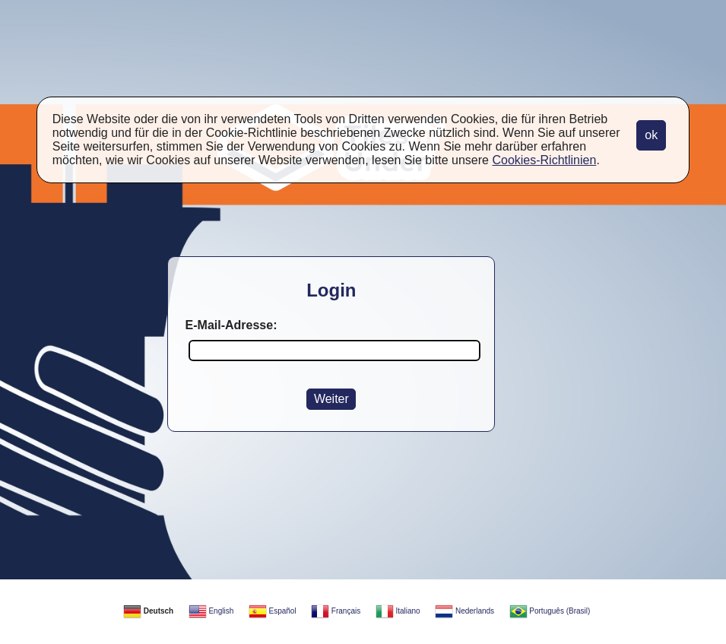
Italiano (398, 611)
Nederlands (464, 611)
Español (272, 611)
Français (335, 611)
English (211, 611)
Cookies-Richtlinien (544, 160)
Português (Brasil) (550, 611)
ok (651, 134)
